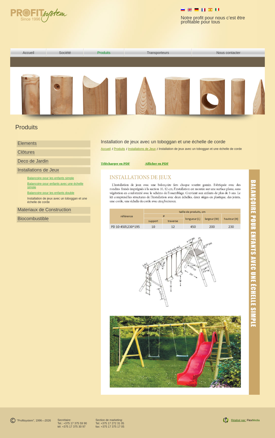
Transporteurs (158, 53)
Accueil (28, 53)
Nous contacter (228, 53)
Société (65, 53)
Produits (103, 53)
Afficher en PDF (157, 163)
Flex (245, 420)
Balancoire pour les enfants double (50, 193)
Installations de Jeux (142, 149)
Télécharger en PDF (115, 163)
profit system (47, 15)
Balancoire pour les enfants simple (50, 178)
